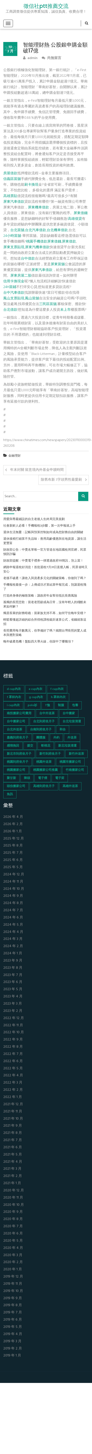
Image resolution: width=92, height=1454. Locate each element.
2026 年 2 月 (13, 824)
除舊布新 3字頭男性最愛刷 (61, 480)
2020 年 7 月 (13, 1226)
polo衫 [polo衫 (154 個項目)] (32, 705)
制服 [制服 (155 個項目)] (61, 705)
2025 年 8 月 (13, 845)
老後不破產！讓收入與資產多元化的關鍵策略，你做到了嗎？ (44, 578)
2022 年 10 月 (13, 1032)
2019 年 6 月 (12, 1319)
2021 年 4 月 (12, 1161)
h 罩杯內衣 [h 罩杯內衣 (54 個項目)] (58, 697)
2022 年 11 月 (13, 1025)
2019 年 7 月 (12, 1312)
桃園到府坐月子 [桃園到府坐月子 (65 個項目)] (17, 762)
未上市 (65, 310)
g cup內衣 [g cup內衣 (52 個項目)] (36, 697)
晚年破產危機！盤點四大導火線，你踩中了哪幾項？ (38, 642)
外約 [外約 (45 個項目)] (56, 737)
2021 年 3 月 (12, 1168)
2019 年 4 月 (12, 1334)
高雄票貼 (10, 196)
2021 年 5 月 (12, 1154)
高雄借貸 (75, 219)
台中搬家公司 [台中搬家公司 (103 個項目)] (16, 721)
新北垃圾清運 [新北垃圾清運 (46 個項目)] (67, 745)
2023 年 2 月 (12, 1011)
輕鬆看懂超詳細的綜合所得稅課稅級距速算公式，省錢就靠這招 (44, 622)
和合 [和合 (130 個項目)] (63, 729)
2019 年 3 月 (12, 1341)
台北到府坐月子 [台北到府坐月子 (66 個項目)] (44, 721)
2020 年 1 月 (12, 1269)
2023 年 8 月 (12, 967)
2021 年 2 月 (12, 1176)
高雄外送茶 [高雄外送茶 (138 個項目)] (70, 786)
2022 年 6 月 (13, 1061)
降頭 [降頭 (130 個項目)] (27, 778)
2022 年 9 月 (13, 1039)
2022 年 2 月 (13, 1090)
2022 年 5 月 (13, 1068)
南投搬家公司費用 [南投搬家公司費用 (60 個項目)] (19, 713)
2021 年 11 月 (12, 1111)
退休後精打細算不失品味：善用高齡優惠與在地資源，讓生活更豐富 (44, 541)
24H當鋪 (9, 287)
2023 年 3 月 (12, 1003)
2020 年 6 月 (13, 1233)
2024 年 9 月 (13, 896)
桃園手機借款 (36, 241)
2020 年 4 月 (13, 1248)
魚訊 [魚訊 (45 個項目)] (10, 794)
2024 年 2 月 (13, 946)
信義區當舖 (12, 179)
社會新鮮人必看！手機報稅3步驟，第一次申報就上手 (39, 526)
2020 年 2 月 (13, 1262)
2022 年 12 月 (13, 1018)
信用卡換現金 (13, 281)
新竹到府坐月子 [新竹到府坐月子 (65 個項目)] (50, 753)
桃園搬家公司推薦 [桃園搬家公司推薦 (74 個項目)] (45, 770)
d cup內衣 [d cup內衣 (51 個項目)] (14, 689)
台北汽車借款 (35, 230)
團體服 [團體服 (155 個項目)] (40, 737)
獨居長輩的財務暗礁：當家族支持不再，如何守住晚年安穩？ (44, 613)
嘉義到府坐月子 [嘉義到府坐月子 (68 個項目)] (17, 737)
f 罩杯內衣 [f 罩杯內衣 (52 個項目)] (14, 697)
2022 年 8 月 (13, 1046)
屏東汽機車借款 (37, 247)
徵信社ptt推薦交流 (46, 6)
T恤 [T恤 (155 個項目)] (47, 705)
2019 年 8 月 (12, 1305)
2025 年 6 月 (13, 860)
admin (30, 58)
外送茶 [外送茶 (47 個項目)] (72, 737)
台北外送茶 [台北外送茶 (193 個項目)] (14, 729)
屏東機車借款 (38, 207)
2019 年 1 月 (12, 1355)
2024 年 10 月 (13, 889)
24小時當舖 (12, 236)
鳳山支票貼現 (13, 298)
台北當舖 (17, 230)
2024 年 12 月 (13, 874)
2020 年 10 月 (13, 1205)
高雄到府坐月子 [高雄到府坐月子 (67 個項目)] (44, 786)
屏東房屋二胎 (20, 276)
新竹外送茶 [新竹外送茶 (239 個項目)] (76, 753)
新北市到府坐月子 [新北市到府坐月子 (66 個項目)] (19, 753)
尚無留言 (51, 58)
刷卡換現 (31, 185)
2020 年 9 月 (13, 1212)
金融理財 (14, 455)
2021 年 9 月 (12, 1125)
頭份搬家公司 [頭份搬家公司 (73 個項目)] (16, 786)
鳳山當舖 (32, 298)
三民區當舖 (48, 304)
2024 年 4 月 (13, 932)
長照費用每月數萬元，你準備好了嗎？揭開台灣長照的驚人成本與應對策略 (44, 633)
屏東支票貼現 (13, 247)
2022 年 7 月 (13, 1054)
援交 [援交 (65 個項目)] (30, 745)
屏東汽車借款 (13, 202)
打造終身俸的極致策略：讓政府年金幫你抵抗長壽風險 (40, 596)
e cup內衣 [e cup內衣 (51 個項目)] (35, 689)
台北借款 (10, 310)
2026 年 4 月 (13, 817)
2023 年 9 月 (12, 960)
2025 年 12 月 (13, 838)
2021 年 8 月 (12, 1133)
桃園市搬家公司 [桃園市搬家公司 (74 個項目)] (70, 762)
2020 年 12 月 (13, 1190)
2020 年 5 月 (13, 1240)
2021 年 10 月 (13, 1118)
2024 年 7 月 (13, 910)
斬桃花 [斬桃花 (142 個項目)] (45, 745)
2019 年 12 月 (13, 1276)
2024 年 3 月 (13, 939)
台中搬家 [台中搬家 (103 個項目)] (69, 713)
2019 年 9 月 (12, 1298)
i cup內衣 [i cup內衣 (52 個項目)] (13, 705)
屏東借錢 (81, 213)
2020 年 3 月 (12, 1255)
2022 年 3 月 (12, 1082)
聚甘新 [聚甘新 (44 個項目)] (11, 778)
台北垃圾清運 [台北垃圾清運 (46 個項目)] (72, 721)
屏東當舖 (58, 264)
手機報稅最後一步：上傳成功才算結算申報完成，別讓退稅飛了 (44, 587)
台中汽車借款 (13, 293)
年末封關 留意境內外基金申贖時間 (37, 470)
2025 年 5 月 (13, 867)
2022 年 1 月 (12, 1097)
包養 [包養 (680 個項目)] (75, 705)
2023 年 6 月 (12, 982)
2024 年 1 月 (12, 953)
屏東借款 (69, 241)
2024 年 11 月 (13, 881)
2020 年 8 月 (13, 1219)
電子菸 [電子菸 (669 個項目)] (59, 778)
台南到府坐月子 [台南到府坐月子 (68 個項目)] (41, 729)
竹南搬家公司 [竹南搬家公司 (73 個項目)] (75, 770)
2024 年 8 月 (13, 903)
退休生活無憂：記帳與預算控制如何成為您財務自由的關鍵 (43, 532)
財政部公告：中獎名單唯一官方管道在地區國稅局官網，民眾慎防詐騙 (44, 552)
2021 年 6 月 (12, 1147)
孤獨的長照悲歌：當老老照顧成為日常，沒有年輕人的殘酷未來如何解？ (44, 604)
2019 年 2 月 (12, 1348)
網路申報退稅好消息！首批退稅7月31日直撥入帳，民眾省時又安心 (45, 569)
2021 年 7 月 (12, 1140)
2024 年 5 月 (13, 924)
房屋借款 (10, 173)
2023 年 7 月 (12, 975)
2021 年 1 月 (12, 1183)
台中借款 (28, 259)
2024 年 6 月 (13, 917)
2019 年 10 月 (13, 1291)
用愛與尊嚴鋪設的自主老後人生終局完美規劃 (34, 519)
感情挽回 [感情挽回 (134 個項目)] (13, 745)
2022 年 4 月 (13, 1075)
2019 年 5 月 (12, 1327)
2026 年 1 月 (12, 831)
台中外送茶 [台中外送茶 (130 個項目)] (47, 713)
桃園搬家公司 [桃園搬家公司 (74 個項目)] (16, 770)
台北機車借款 (57, 230)
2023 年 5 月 (12, 989)
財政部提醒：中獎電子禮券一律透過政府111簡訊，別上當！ (43, 561)
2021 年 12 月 (13, 1104)
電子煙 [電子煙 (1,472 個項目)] (42, 778)
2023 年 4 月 (13, 996)
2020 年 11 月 (13, 1197)
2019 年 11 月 (12, 1283)
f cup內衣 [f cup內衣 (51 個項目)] (57, 689)
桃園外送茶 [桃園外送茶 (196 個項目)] (44, 762)
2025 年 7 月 (13, 852)
